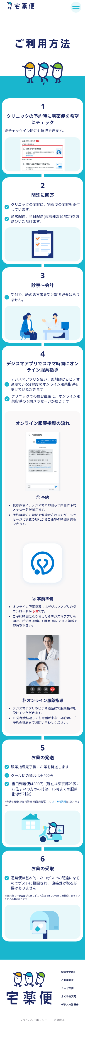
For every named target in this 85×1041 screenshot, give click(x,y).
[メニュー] (75, 7)
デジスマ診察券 (70, 1004)
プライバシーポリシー (33, 1020)
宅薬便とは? (68, 972)
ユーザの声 (67, 988)
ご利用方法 (67, 980)
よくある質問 (59, 801)
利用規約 (59, 1020)
